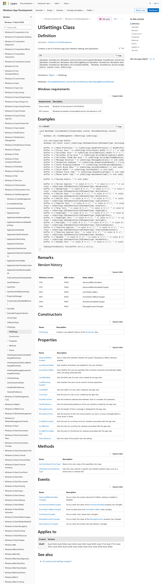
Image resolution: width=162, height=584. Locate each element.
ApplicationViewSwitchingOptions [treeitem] (19, 246)
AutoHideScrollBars (46, 370)
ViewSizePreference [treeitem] (14, 383)
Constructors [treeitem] (14, 327)
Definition (135, 23)
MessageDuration (46, 409)
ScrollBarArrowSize (46, 421)
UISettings (90, 332)
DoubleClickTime (45, 399)
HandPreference (45, 404)
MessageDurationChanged (49, 519)
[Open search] (150, 3)
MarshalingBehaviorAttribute (101, 81)
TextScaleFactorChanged (48, 524)
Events (134, 43)
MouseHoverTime (46, 414)
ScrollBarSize (44, 426)
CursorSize (43, 394)
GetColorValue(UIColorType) (50, 464)
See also (134, 50)
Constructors (136, 33)
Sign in (156, 3)
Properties (135, 37)
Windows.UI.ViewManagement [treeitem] (19, 190)
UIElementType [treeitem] (13, 313)
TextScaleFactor (45, 438)
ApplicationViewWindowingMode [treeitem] (19, 263)
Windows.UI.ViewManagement (77, 19)
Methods (134, 40)
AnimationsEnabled (46, 365)
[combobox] (17, 22)
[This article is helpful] (150, 58)
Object (52, 75)
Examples (135, 27)
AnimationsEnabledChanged (50, 504)
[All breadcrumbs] (40, 19)
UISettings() (43, 332)
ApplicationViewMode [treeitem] (15, 221)
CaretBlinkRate (44, 377)
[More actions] (122, 19)
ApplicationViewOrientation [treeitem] (17, 225)
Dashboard (153, 10)
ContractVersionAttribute (77, 81)
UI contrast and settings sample (56, 561)
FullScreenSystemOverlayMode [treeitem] (19, 269)
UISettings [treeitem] (13, 323)
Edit (121, 48)
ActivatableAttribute (56, 81)
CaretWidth (43, 389)
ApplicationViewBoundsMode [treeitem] (18, 208)
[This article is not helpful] (153, 58)
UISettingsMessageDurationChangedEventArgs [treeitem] (19, 363)
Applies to (135, 47)
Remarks (134, 30)
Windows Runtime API (53, 19)
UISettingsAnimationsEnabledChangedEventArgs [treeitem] (19, 347)
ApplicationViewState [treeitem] (15, 235)
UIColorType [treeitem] (12, 309)
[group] (81, 63)
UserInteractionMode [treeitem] (15, 374)
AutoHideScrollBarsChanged (50, 509)
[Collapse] (31, 17)
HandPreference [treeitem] (13, 273)
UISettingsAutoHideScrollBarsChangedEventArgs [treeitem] (19, 355)
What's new (140, 10)
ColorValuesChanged (47, 514)
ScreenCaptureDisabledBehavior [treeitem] (19, 293)
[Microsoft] (4, 3)
